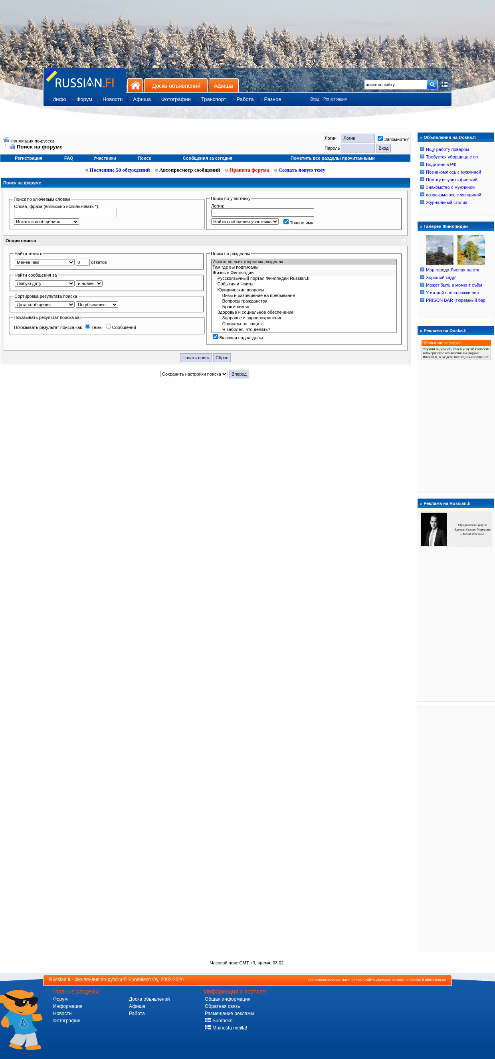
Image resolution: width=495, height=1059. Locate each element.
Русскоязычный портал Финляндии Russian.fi (304, 278)
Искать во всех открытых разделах (304, 262)
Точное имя (298, 222)
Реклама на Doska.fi (445, 330)
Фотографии (67, 1020)
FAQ (68, 158)
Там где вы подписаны (304, 267)
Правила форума (247, 170)
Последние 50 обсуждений (117, 170)
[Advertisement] (456, 829)
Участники (104, 158)
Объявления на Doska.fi (450, 137)
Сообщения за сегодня (207, 158)
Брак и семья (304, 307)
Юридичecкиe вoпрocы (304, 290)
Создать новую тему (299, 170)
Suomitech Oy (143, 979)
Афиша (224, 85)
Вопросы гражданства (304, 301)
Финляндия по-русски (32, 141)
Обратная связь (222, 1006)
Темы (94, 327)
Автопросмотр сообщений (187, 170)
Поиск (144, 158)
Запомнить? (393, 139)
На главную (135, 85)
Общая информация (227, 999)
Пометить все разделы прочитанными (333, 158)
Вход (314, 99)
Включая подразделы (238, 337)
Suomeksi (219, 1020)
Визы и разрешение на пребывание (304, 296)
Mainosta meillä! (226, 1028)
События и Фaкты (304, 284)
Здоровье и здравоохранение (304, 318)
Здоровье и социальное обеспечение (304, 312)
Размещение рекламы (229, 1013)
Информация (67, 1006)
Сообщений (121, 327)
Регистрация (334, 99)
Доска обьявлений (149, 999)
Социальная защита (304, 324)
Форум (60, 999)
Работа (137, 1013)
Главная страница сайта (84, 80)
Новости (62, 1013)
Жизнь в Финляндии (304, 273)
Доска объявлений (176, 85)
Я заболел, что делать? (304, 330)
